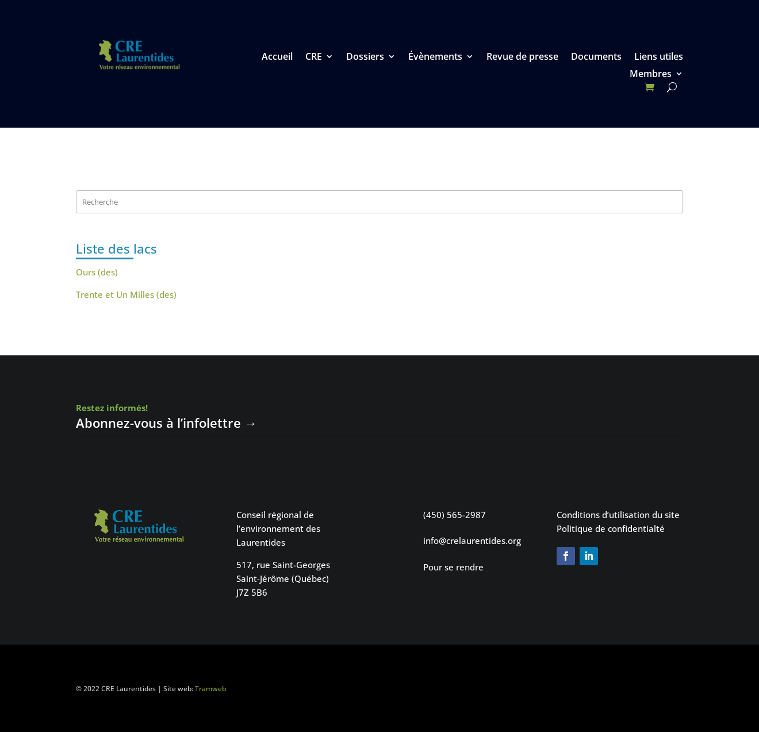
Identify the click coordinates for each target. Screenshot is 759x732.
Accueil (277, 57)
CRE (313, 57)
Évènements (435, 57)
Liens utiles (658, 57)
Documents (596, 57)
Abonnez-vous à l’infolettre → (166, 422)
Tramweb (210, 688)
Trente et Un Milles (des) (126, 294)
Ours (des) (97, 272)
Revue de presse (522, 57)
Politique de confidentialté (611, 528)
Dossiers (365, 57)
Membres (651, 75)
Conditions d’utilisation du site (618, 514)
